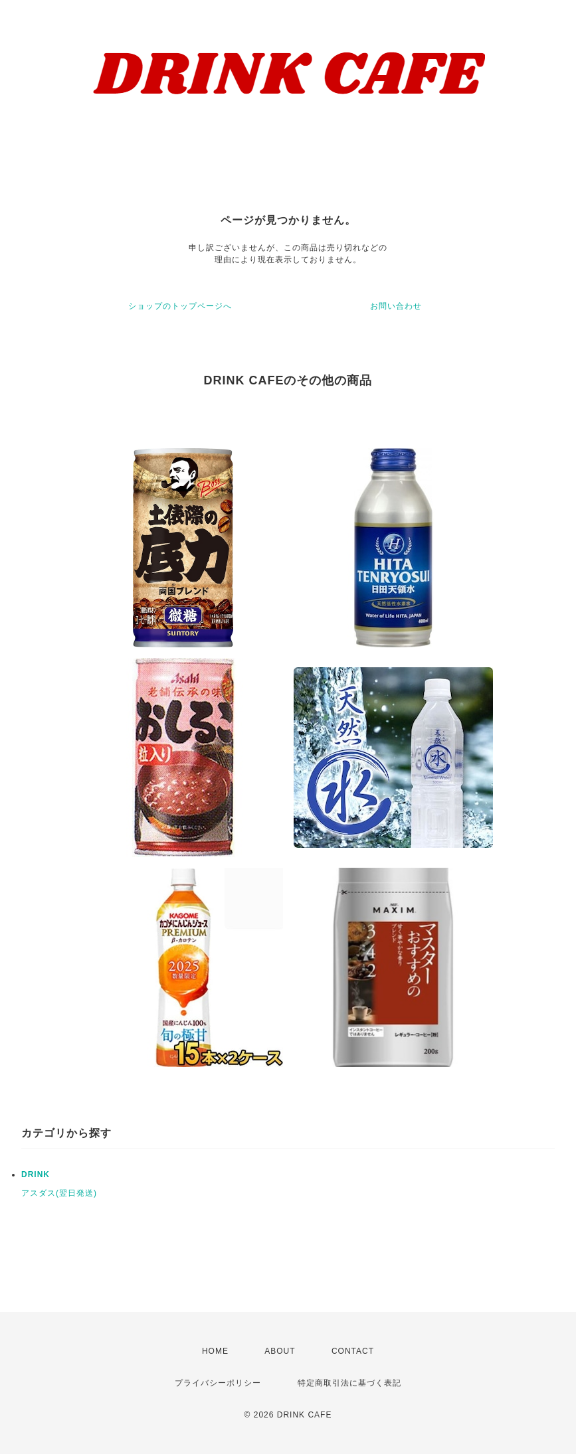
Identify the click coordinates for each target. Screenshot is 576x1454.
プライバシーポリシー (218, 1383)
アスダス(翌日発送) (59, 1193)
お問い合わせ (396, 306)
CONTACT (353, 1351)
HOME (215, 1351)
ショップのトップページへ (180, 306)
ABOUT (279, 1351)
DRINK (35, 1174)
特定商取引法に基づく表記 (349, 1383)
